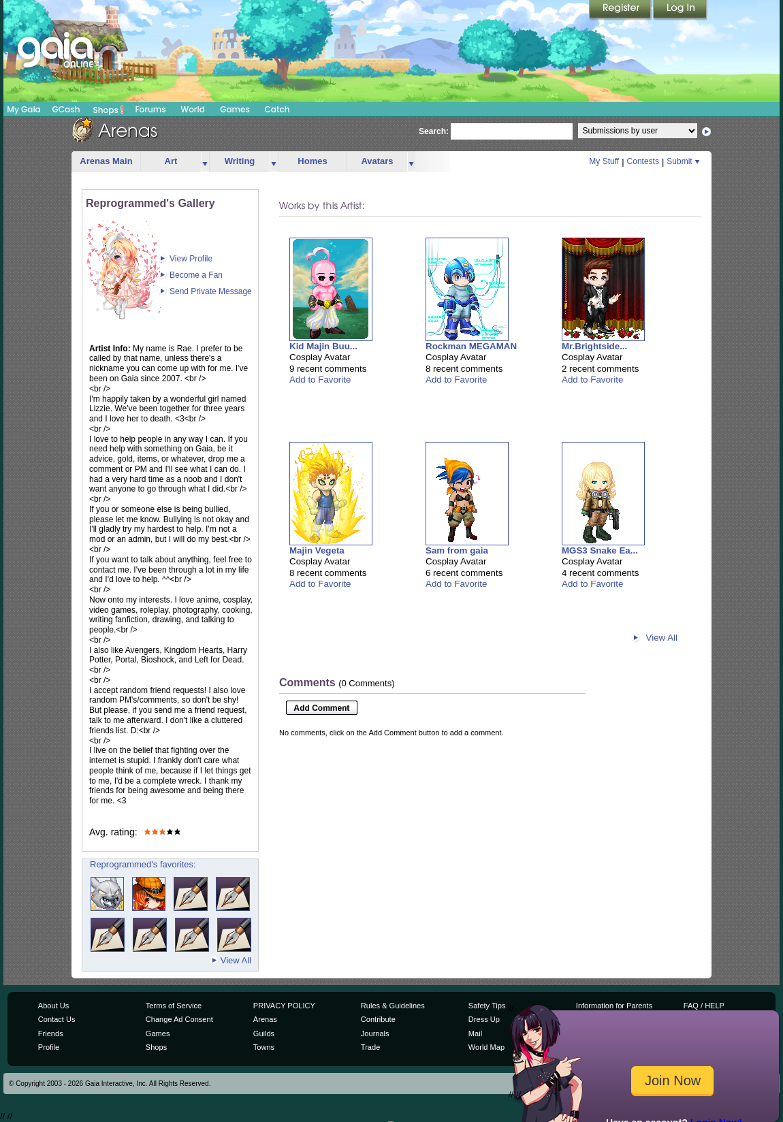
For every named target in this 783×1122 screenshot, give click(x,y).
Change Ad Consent (179, 1019)
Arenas (265, 1019)
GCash (66, 109)
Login (680, 10)
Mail (475, 1033)
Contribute (378, 1019)
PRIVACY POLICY (284, 1005)
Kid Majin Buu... (323, 346)
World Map (486, 1047)
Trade (370, 1047)
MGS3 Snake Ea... (600, 550)
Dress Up (484, 1019)
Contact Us (57, 1019)
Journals (375, 1033)
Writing (240, 161)
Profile (48, 1047)
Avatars (377, 161)
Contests (643, 161)
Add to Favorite (320, 379)
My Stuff (604, 161)
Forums (150, 109)
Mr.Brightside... (594, 346)
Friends (50, 1033)
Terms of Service (174, 1005)
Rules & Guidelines (393, 1005)
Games (235, 109)
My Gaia (23, 109)
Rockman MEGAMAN (471, 346)
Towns (263, 1047)
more (205, 162)
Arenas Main (106, 161)
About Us (53, 1005)
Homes (312, 161)
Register (621, 10)
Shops (108, 109)
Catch (277, 109)
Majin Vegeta (317, 550)
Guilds (263, 1033)
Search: (434, 131)
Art (171, 161)
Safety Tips (487, 1005)
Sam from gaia (457, 550)
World (192, 109)
